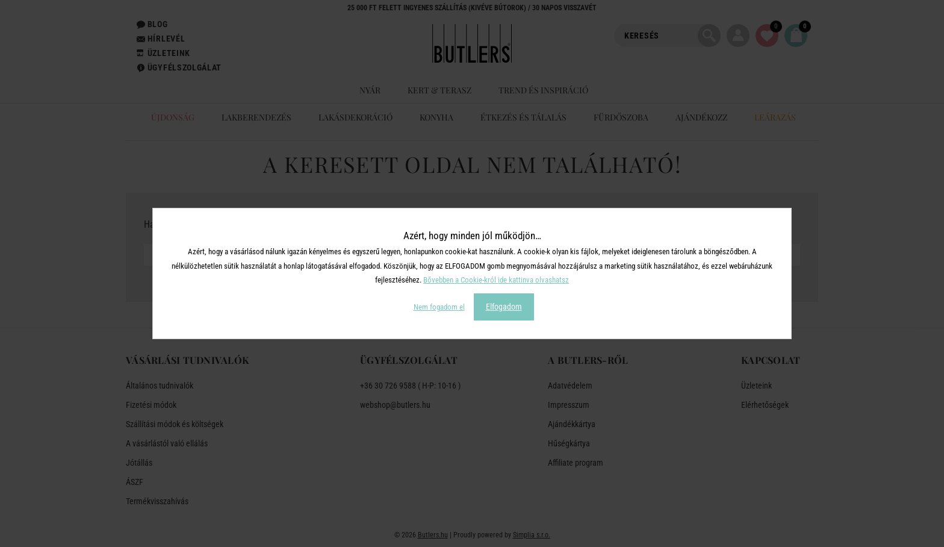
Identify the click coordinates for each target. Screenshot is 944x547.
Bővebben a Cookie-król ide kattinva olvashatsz (496, 279)
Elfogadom (504, 306)
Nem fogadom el (439, 306)
